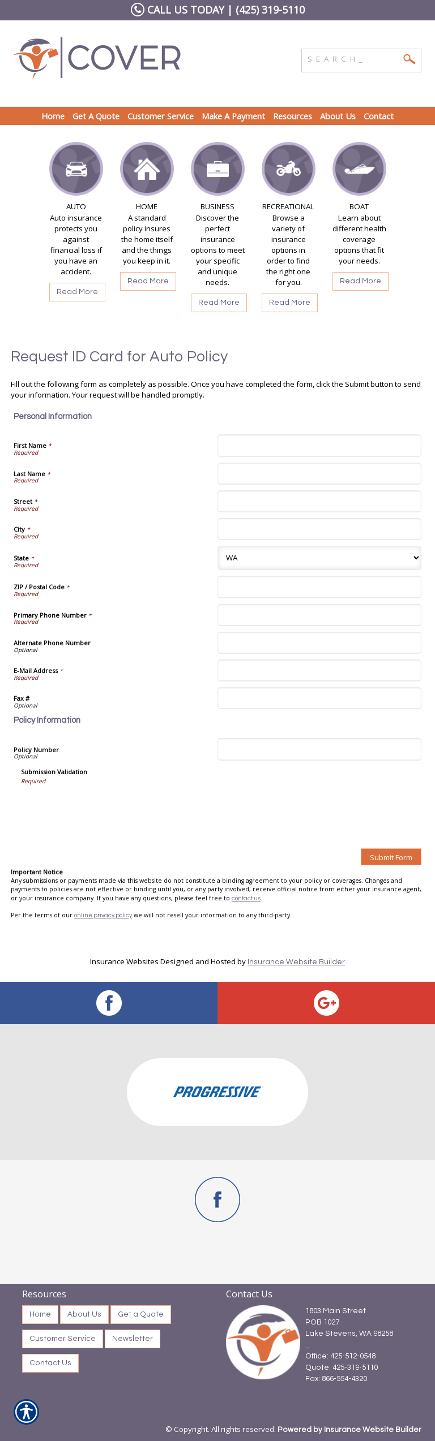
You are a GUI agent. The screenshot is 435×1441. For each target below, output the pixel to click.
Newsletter (132, 1339)
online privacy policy (103, 915)
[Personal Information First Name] (319, 445)
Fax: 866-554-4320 (336, 1379)
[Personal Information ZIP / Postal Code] (319, 587)
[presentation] (107, 807)
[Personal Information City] (319, 529)
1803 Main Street (335, 1311)
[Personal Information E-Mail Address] (319, 670)
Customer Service (62, 1339)
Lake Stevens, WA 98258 (349, 1334)
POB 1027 (322, 1322)
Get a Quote (141, 1314)
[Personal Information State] (319, 558)
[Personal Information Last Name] (319, 474)
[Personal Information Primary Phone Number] (319, 615)
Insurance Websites (124, 961)
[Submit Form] (391, 856)
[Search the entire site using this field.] (353, 57)
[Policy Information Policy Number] (319, 749)
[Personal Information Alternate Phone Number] (319, 643)
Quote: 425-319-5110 (341, 1367)
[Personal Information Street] (319, 501)
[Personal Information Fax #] (319, 698)
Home (40, 1314)
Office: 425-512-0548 (340, 1356)
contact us (246, 898)
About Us (84, 1314)
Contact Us (50, 1363)
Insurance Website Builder (296, 962)
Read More (77, 292)
